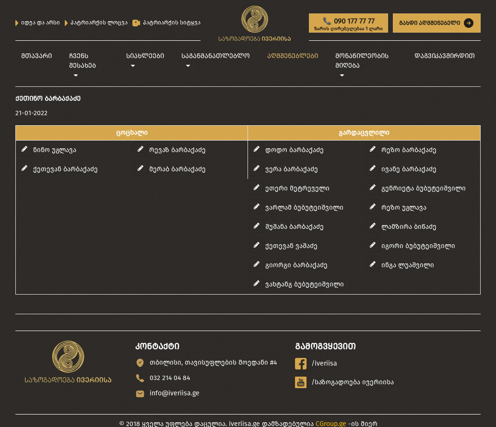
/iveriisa (316, 363)
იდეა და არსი (37, 22)
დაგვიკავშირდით (444, 56)
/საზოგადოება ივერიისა (344, 382)
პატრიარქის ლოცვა (96, 22)
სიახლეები (145, 56)
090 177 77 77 (348, 24)
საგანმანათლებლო (215, 56)
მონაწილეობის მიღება (362, 61)
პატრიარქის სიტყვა (166, 22)
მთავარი (36, 56)
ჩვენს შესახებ (82, 61)
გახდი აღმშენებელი (436, 23)
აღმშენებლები (292, 56)
